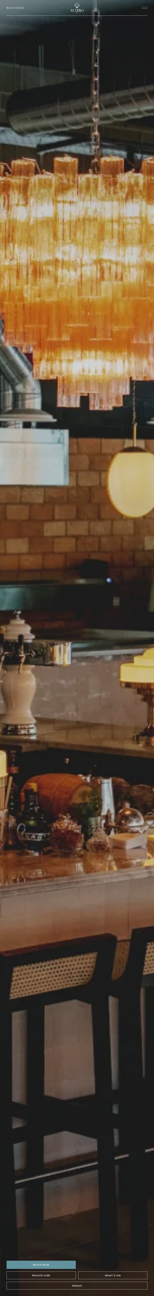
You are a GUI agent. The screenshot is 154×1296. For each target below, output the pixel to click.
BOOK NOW (41, 1264)
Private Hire (41, 1275)
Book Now (15, 7)
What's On (113, 1275)
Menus (77, 1285)
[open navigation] (144, 7)
